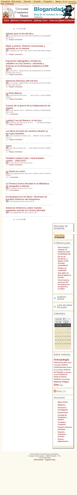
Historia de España (62, 370)
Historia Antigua (61, 381)
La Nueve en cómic (15, 171)
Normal (27, 1)
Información (38, 460)
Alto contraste (7, 4)
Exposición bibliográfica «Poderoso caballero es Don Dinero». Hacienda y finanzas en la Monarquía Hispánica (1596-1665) (27, 65)
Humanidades (58, 370)
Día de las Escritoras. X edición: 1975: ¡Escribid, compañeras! (63, 261)
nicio (6, 20)
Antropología (61, 359)
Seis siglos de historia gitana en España (64, 275)
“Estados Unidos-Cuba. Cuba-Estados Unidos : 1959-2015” (25, 159)
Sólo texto (16, 1)
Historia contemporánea (61, 366)
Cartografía (57, 365)
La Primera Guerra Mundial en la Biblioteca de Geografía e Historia (27, 184)
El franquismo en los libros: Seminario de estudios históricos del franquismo (26, 197)
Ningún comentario (16, 39)
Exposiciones (63, 412)
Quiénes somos (61, 298)
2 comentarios (14, 190)
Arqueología (65, 379)
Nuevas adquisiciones (63, 440)
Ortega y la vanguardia (62, 269)
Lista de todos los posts (64, 306)
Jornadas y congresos (62, 423)
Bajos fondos (63, 402)
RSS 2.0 (61, 391)
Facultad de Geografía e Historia (62, 417)
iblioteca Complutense (21, 20)
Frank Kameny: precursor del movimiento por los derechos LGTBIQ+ (64, 284)
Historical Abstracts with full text (22, 81)
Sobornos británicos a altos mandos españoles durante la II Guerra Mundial (25, 209)
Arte (56, 384)
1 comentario (13, 114)
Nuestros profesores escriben (62, 434)
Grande (37, 1)
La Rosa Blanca (14, 93)
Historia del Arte (60, 362)
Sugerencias (50, 460)
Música (69, 367)
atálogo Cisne (41, 20)
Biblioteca (61, 405)
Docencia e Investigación (63, 409)
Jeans (9, 146)
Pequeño (47, 1)
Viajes (69, 362)
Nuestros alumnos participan (65, 428)
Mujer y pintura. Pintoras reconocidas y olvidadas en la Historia (25, 47)
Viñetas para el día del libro (19, 33)
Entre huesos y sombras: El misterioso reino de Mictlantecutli (64, 250)
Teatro (61, 385)
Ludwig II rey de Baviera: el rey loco (24, 120)
